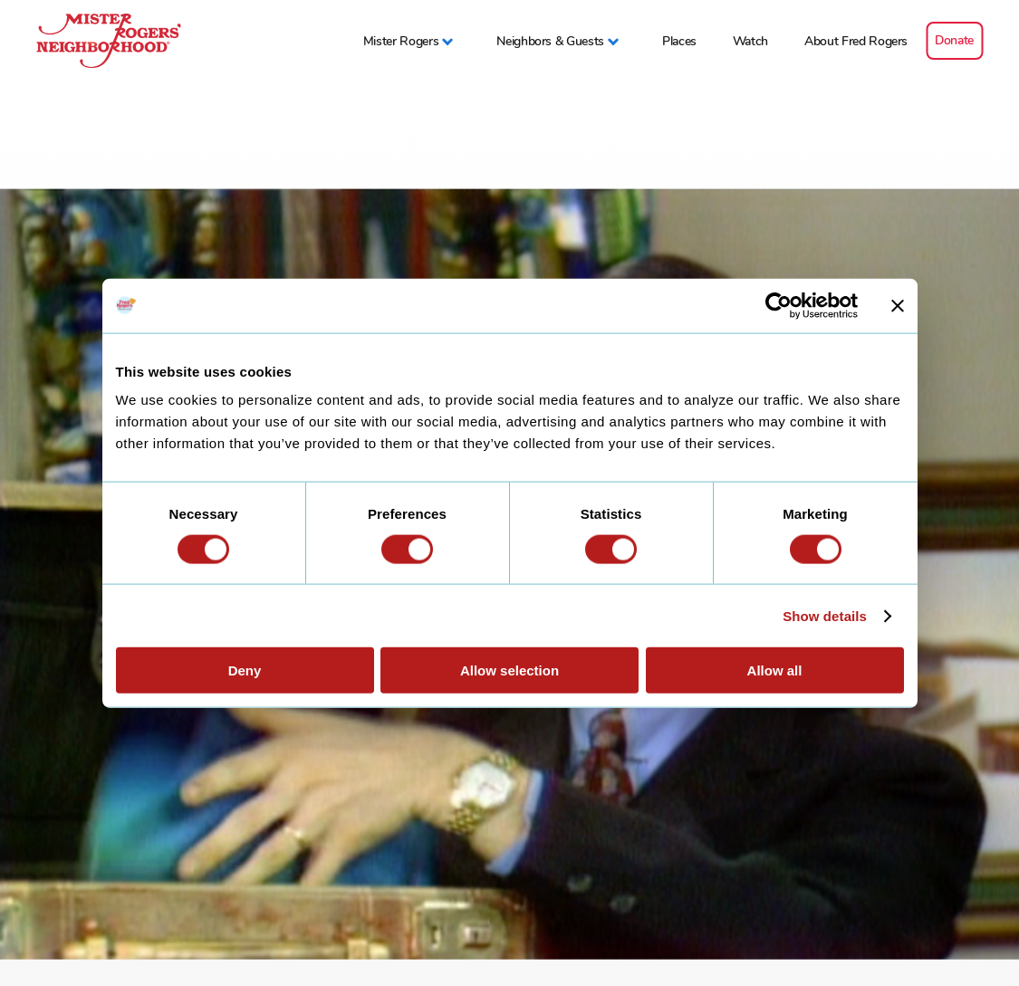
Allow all (775, 670)
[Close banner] (897, 305)
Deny (245, 670)
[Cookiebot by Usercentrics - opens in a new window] (778, 305)
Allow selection (509, 670)
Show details (825, 615)
